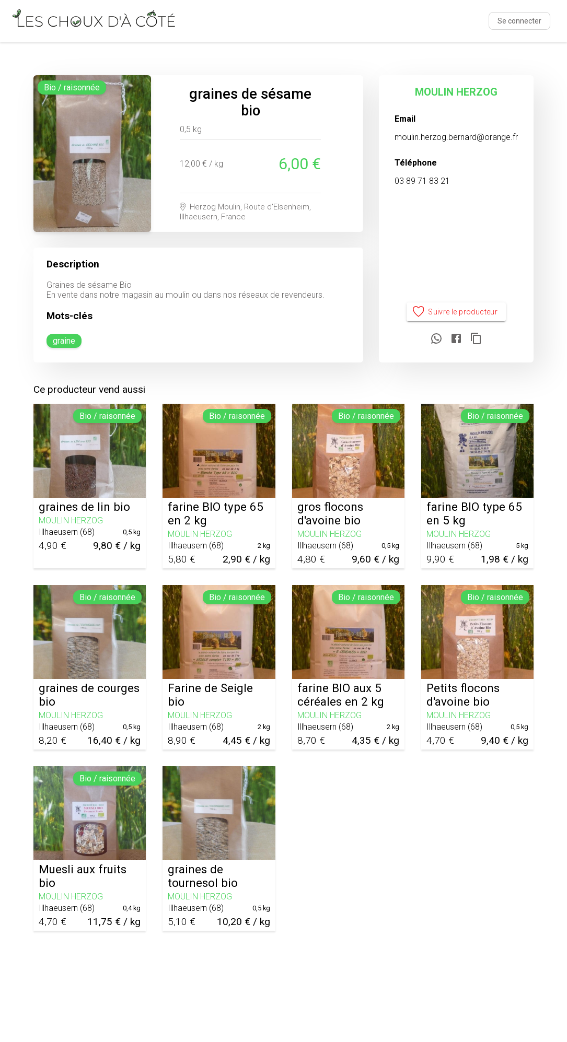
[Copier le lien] (476, 339)
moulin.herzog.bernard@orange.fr (456, 137)
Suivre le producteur (456, 312)
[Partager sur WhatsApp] (436, 339)
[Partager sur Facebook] (456, 339)
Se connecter (519, 21)
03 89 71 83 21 (422, 181)
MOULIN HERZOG (456, 92)
